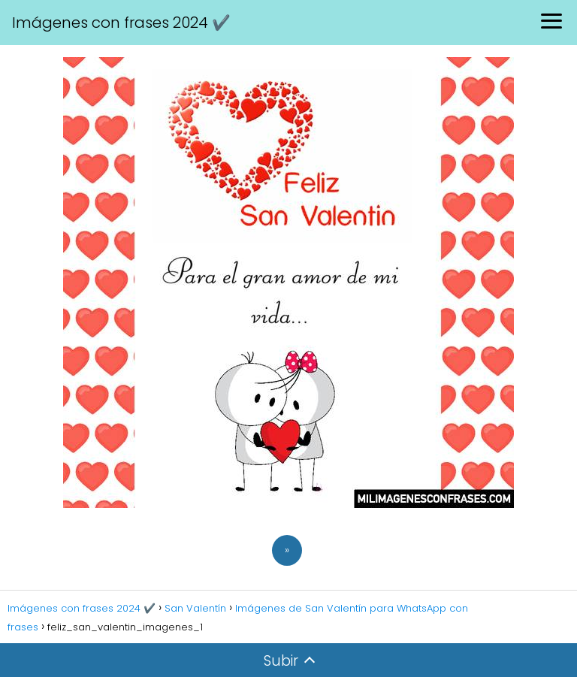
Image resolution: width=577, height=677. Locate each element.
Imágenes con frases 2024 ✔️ (121, 22)
